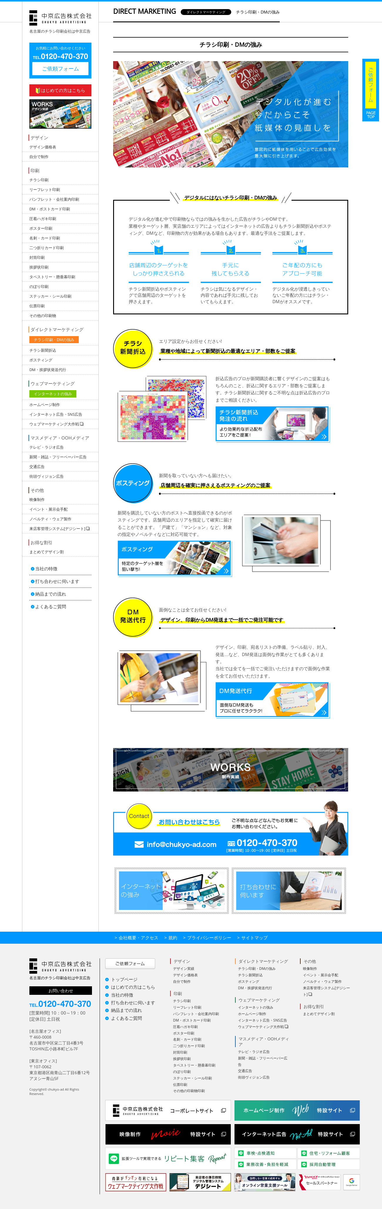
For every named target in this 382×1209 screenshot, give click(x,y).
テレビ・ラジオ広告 (46, 447)
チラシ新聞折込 (42, 350)
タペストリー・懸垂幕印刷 (52, 276)
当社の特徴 (46, 568)
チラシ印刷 (38, 179)
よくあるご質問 (50, 606)
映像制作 (37, 499)
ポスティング (40, 360)
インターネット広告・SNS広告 (55, 414)
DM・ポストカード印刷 (49, 209)
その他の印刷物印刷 (189, 1090)
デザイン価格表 (42, 147)
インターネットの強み (53, 393)
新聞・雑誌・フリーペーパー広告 (58, 457)
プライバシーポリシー (209, 937)
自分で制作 (38, 156)
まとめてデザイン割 (46, 551)
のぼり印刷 (38, 286)
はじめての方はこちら (60, 90)
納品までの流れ (50, 594)
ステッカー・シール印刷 (50, 296)
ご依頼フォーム (60, 68)
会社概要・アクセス (138, 937)
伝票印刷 (37, 305)
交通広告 (37, 466)
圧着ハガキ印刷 (42, 218)
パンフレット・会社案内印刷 (54, 199)
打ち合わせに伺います (57, 581)
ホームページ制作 (44, 404)
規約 (172, 937)
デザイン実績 (183, 968)
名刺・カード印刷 (44, 238)
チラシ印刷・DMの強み (54, 339)
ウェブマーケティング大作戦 (261, 1026)
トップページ (124, 979)
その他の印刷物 (42, 315)
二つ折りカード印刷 (46, 247)
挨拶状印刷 (38, 267)
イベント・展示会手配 (48, 509)
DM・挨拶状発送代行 (47, 369)
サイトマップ (254, 937)
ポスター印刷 (40, 228)
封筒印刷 (37, 257)
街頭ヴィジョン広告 (46, 476)
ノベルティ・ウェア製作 (50, 519)
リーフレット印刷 (44, 189)
